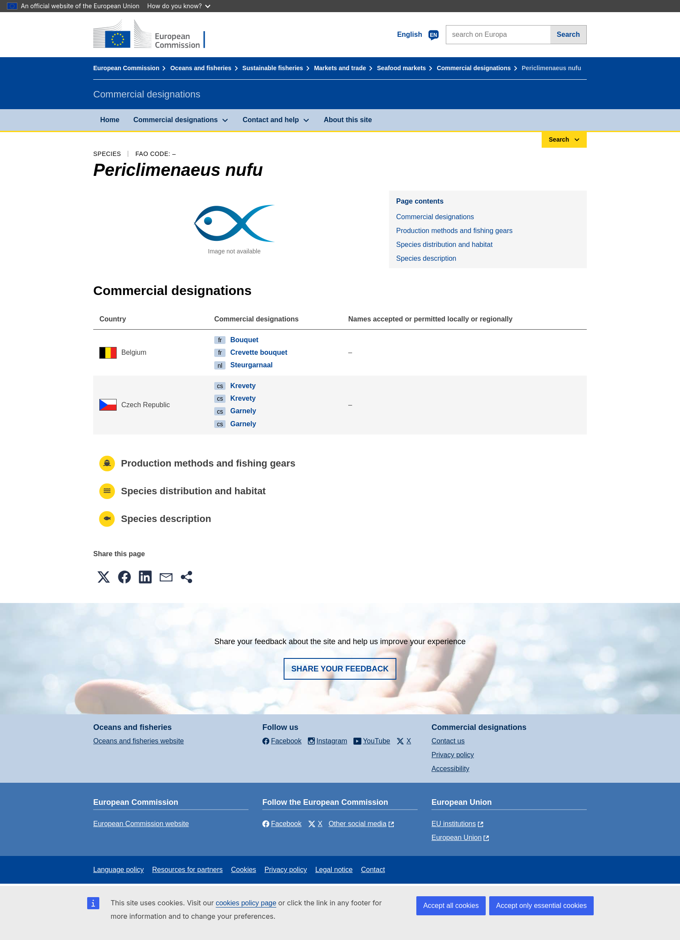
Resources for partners (187, 869)
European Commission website (141, 823)
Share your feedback (340, 668)
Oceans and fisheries (201, 68)
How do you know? (179, 6)
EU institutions (454, 823)
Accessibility (450, 768)
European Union (457, 837)
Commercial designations (473, 68)
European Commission (126, 68)
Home (109, 119)
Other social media (357, 823)
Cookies (243, 869)
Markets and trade (340, 68)
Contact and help (270, 119)
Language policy (118, 869)
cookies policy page (246, 903)
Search (568, 34)
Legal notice (334, 869)
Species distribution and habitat (444, 244)
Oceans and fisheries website (138, 741)
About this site (348, 119)
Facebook (281, 823)
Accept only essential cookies (541, 905)
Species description (426, 258)
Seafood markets (401, 68)
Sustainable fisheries (272, 68)
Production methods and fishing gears (454, 230)
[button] (103, 577)
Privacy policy (453, 754)
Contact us (448, 741)
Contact (373, 869)
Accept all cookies (451, 905)
